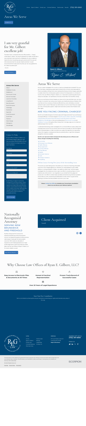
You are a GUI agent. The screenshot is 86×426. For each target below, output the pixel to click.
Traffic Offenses (43, 145)
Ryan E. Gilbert (29, 340)
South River (72, 118)
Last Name (9, 153)
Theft (40, 155)
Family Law (29, 342)
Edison (68, 116)
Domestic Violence (44, 154)
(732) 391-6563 (76, 7)
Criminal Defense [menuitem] (51, 7)
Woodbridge (47, 120)
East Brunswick (62, 116)
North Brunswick (55, 118)
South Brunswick (65, 118)
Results (38, 340)
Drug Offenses (43, 150)
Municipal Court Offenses (45, 143)
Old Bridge (78, 116)
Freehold (40, 118)
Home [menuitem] (28, 7)
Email (7, 163)
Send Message (11, 197)
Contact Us (39, 344)
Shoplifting (42, 159)
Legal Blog (39, 342)
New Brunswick (47, 118)
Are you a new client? (11, 168)
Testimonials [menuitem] (60, 7)
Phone (8, 158)
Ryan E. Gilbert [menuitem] (35, 7)
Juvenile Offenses (43, 148)
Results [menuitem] (66, 7)
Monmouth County (70, 120)
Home (27, 338)
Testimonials (39, 338)
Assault (41, 152)
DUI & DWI (42, 141)
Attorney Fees (29, 346)
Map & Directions (55, 342)
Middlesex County (42, 122)
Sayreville (73, 116)
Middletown (41, 120)
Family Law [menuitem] (43, 7)
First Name (9, 148)
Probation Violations (44, 157)
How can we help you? (12, 172)
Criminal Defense (30, 344)
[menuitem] (16, 88)
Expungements (43, 146)
